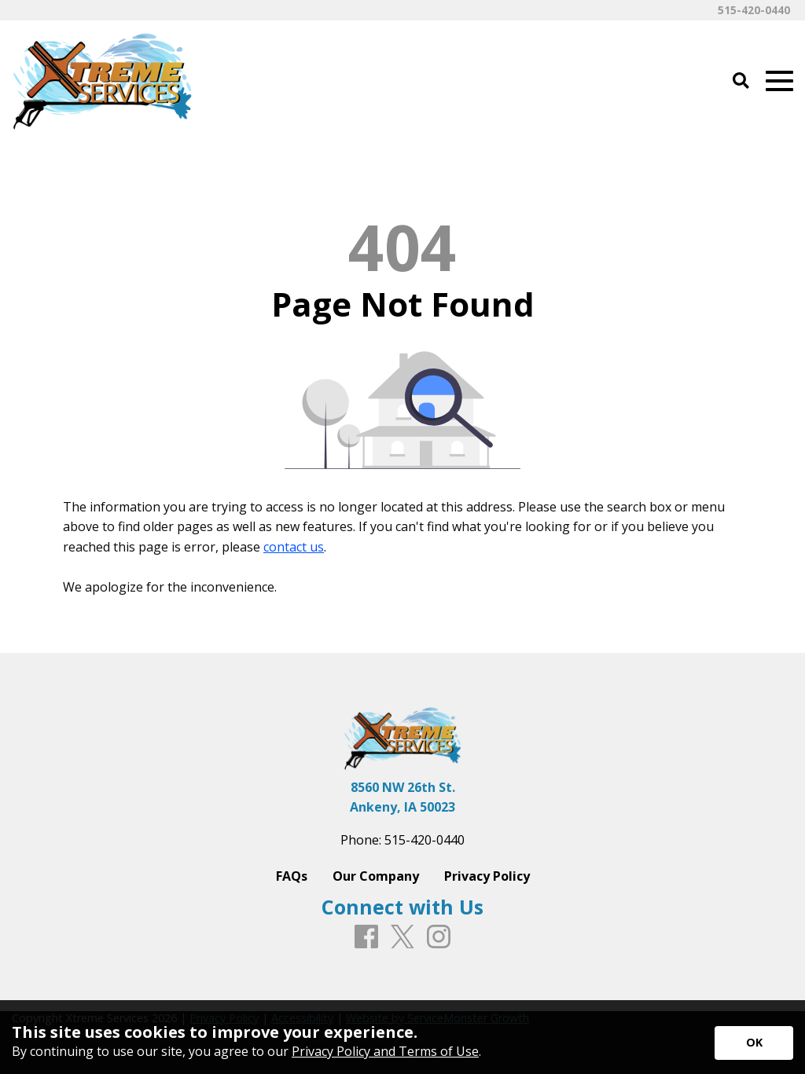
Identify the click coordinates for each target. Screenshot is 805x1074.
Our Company (376, 876)
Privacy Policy (487, 876)
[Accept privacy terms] (754, 1043)
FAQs (291, 876)
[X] (402, 938)
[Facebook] (366, 937)
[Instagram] (438, 937)
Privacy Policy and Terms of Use (385, 1051)
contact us (293, 546)
